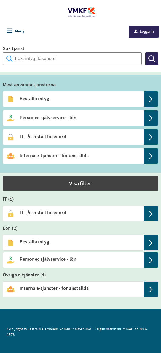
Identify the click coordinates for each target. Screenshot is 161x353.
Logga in (144, 31)
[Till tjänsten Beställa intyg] (73, 99)
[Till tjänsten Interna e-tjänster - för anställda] (73, 156)
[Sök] (151, 58)
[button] (80, 183)
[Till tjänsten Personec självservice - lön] (73, 118)
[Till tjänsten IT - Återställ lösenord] (73, 137)
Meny (19, 31)
